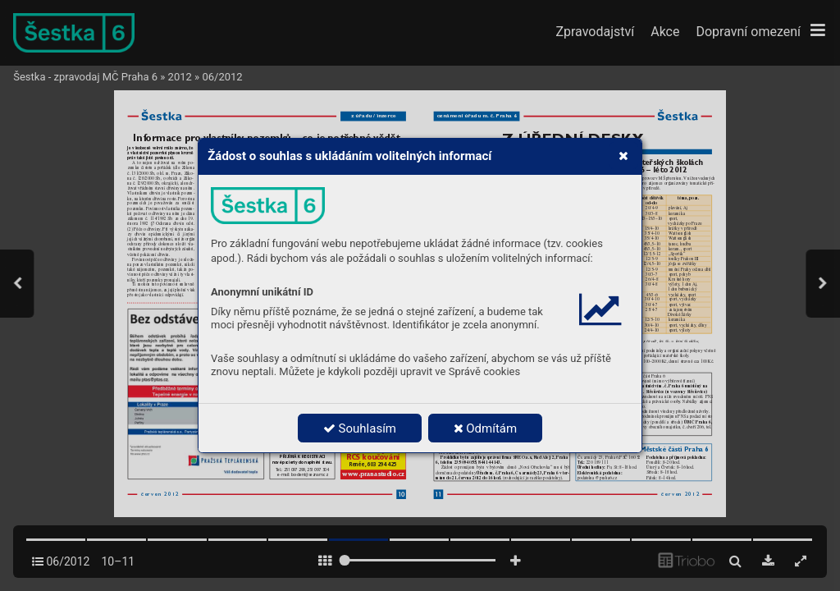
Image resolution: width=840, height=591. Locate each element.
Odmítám (486, 428)
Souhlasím (359, 428)
